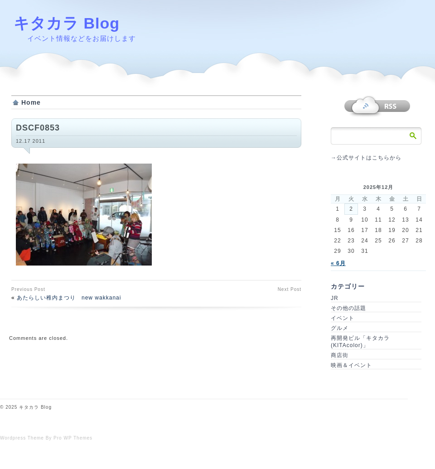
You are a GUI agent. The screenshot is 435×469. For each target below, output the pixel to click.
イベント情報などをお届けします (81, 38)
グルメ (339, 328)
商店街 (339, 355)
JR (334, 298)
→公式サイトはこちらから (366, 158)
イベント (342, 318)
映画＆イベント (351, 365)
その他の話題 (348, 308)
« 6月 (338, 263)
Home (31, 102)
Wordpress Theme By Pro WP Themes (46, 437)
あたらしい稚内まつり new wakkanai (69, 298)
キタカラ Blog (67, 23)
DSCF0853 (38, 127)
